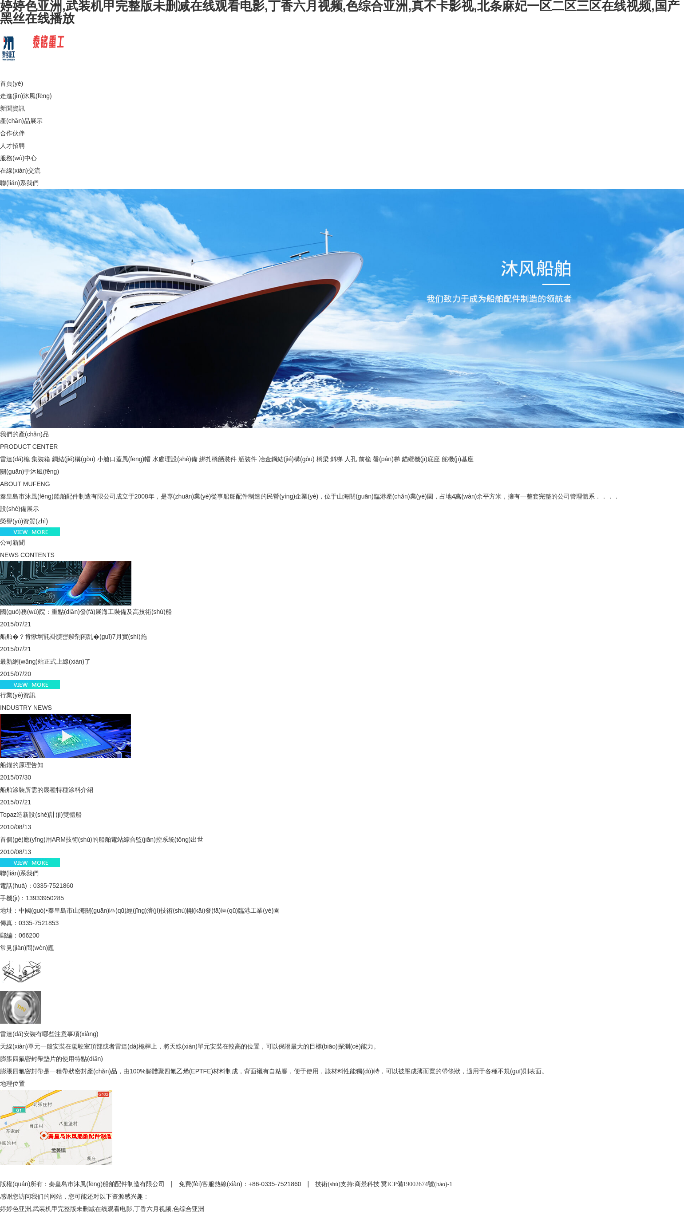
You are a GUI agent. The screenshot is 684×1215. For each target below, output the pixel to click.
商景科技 (367, 1184)
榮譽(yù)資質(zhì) (24, 521)
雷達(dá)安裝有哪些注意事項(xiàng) (49, 1033)
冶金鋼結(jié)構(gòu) (287, 459)
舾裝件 (247, 459)
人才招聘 (12, 145)
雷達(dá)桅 (15, 459)
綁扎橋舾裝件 (218, 459)
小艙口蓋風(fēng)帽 (124, 459)
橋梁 (322, 459)
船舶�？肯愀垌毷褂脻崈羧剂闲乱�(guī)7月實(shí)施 (73, 636)
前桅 (365, 459)
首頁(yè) (11, 83)
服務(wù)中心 (18, 158)
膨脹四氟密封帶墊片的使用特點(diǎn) (51, 1058)
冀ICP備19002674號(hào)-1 (416, 1184)
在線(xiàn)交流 (20, 170)
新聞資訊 (12, 108)
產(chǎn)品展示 (21, 120)
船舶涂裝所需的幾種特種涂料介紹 (46, 789)
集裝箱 (41, 459)
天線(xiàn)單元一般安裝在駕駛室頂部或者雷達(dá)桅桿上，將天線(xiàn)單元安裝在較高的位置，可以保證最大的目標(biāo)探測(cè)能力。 (190, 1046)
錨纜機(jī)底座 (421, 459)
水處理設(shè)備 (175, 459)
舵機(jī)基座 (458, 459)
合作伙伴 (12, 133)
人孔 (350, 459)
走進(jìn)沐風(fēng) (26, 95)
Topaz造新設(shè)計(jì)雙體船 (41, 814)
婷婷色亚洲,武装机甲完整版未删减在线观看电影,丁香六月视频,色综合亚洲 (102, 1208)
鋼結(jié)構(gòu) (73, 459)
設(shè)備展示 (19, 508)
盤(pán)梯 (386, 459)
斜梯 (336, 459)
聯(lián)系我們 (19, 182)
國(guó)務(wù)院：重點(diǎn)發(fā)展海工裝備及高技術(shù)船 (86, 611)
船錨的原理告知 (21, 764)
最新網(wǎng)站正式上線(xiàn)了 (45, 661)
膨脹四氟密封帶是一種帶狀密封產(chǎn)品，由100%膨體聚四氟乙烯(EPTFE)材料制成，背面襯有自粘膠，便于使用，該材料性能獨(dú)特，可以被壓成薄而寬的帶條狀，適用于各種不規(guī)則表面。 (274, 1071)
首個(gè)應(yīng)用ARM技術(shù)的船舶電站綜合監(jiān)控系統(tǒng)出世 (101, 839)
